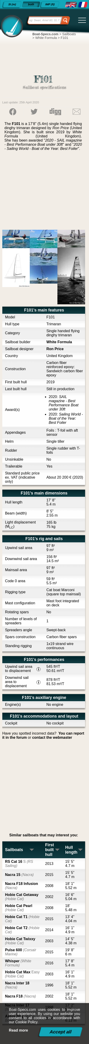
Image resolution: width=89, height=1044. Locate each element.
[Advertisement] (44, 192)
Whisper (18, 963)
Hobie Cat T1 (22, 919)
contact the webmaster (52, 737)
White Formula (59, 342)
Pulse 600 (20, 952)
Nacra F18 (20, 996)
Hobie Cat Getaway (22, 897)
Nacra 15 (19, 875)
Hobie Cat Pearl (18, 908)
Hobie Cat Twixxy (20, 941)
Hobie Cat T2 (22, 930)
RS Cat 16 (19, 864)
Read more (18, 1030)
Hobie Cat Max (22, 974)
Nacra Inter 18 (17, 985)
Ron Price (55, 349)
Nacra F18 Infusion (21, 886)
